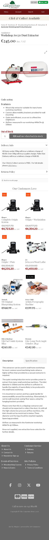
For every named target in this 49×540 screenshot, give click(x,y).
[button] (46, 52)
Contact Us (7, 452)
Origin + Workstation (35, 219)
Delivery (29, 449)
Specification (31, 360)
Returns (29, 452)
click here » (12, 165)
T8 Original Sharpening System (11, 303)
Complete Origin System (10, 220)
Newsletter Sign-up (10, 456)
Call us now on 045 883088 (24, 506)
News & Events (8, 468)
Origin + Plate (8, 262)
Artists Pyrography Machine (34, 303)
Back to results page (11, 180)
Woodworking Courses (12, 465)
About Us (6, 449)
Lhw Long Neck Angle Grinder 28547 (36, 342)
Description (7, 360)
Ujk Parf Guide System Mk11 (12, 342)
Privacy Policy (31, 465)
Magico (16, 527)
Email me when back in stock (28, 136)
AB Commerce (35, 527)
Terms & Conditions (34, 468)
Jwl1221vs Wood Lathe (35, 262)
